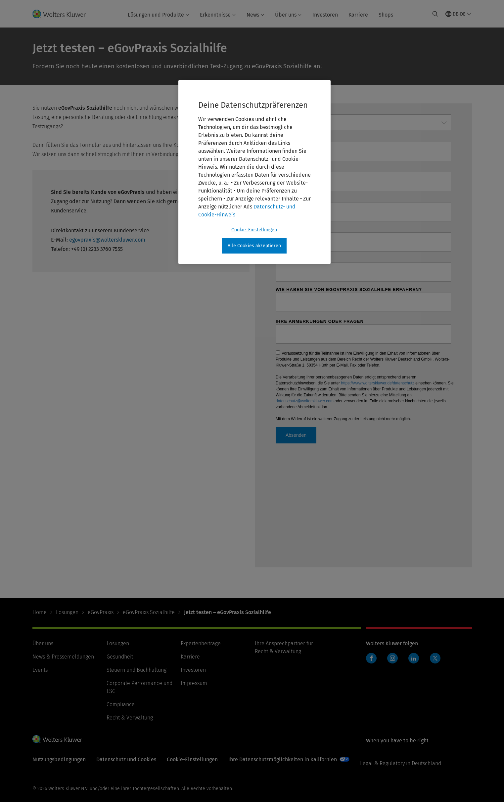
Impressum (194, 683)
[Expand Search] (435, 14)
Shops (386, 15)
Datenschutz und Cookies (126, 759)
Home (39, 612)
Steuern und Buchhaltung (136, 670)
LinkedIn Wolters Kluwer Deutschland (415, 661)
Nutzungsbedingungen (59, 759)
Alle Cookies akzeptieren (254, 246)
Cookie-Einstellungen (192, 759)
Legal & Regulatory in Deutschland (400, 763)
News (255, 15)
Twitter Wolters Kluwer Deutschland (436, 661)
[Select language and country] (458, 14)
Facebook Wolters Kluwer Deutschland (373, 661)
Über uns (288, 15)
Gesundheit (120, 657)
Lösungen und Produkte (158, 15)
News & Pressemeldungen (63, 657)
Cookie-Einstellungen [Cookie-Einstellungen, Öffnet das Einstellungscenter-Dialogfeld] (254, 230)
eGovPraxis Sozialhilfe (149, 612)
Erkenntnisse (218, 15)
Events (40, 670)
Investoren (325, 15)
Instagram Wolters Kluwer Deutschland (394, 661)
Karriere (358, 15)
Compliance (121, 704)
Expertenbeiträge (201, 643)
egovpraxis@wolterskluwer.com (107, 240)
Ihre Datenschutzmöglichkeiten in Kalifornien (282, 759)
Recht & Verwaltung (130, 718)
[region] (254, 172)
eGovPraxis (101, 612)
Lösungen (67, 612)
